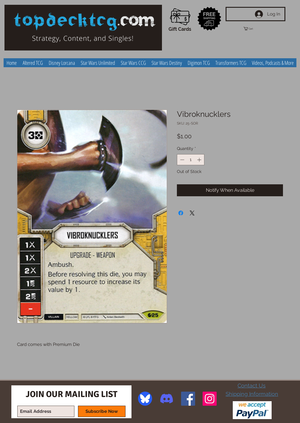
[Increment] (199, 159)
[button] (254, 28)
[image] (145, 399)
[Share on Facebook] (180, 213)
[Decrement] (181, 159)
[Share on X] (192, 213)
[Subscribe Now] (101, 411)
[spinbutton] (190, 159)
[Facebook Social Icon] (188, 399)
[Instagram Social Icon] (210, 399)
